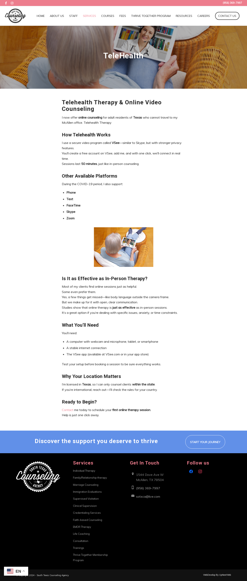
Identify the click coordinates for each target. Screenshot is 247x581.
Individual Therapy (84, 470)
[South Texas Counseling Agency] (15, 16)
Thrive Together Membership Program (90, 557)
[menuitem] (40, 16)
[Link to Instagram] (12, 3)
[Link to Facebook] (6, 3)
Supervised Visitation (86, 498)
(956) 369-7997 (148, 488)
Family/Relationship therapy (90, 477)
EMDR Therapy (82, 526)
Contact (69, 403)
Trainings (78, 547)
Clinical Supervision (85, 505)
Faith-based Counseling (87, 519)
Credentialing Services (87, 512)
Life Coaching (81, 533)
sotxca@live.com (148, 496)
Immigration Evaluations (87, 491)
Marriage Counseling (85, 484)
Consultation (80, 541)
